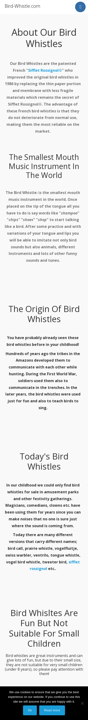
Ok (30, 710)
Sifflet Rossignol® (45, 70)
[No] (82, 703)
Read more (52, 710)
